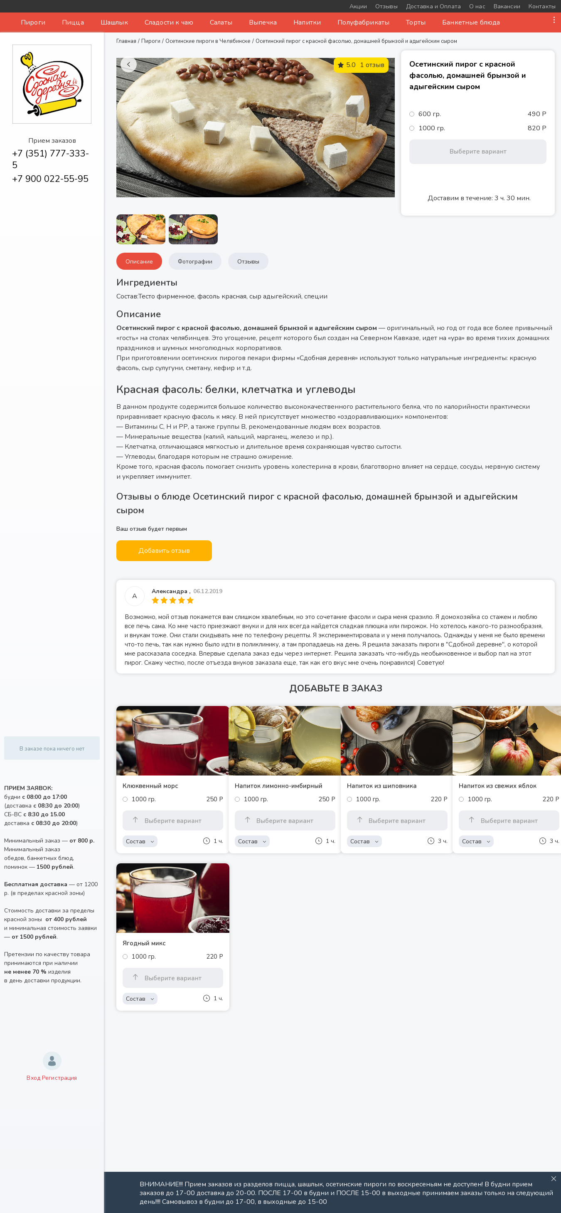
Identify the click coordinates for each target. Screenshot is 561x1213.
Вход (33, 1078)
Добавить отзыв (164, 550)
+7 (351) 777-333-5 (50, 159)
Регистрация (59, 1078)
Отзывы (248, 262)
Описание (139, 262)
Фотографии (195, 262)
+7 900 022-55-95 (50, 179)
